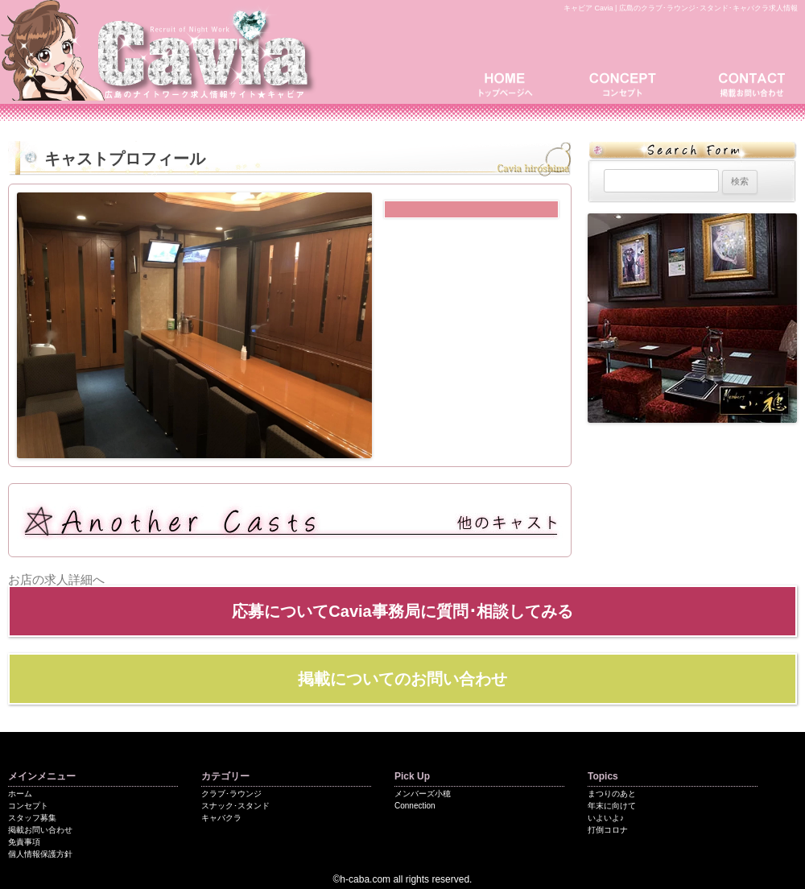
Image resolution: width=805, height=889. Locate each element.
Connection (415, 805)
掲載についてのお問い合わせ (402, 679)
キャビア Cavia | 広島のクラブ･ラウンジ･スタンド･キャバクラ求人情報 (681, 8)
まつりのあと (612, 793)
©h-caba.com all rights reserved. (403, 879)
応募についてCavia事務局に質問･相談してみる (402, 611)
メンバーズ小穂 (422, 793)
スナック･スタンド (235, 805)
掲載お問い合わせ (748, 82)
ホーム (20, 793)
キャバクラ (221, 817)
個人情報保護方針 (40, 854)
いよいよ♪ (606, 817)
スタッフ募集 (32, 817)
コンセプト (628, 82)
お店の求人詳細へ (56, 579)
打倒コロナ (608, 829)
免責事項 (24, 841)
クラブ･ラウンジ (231, 793)
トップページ (511, 82)
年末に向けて (612, 805)
